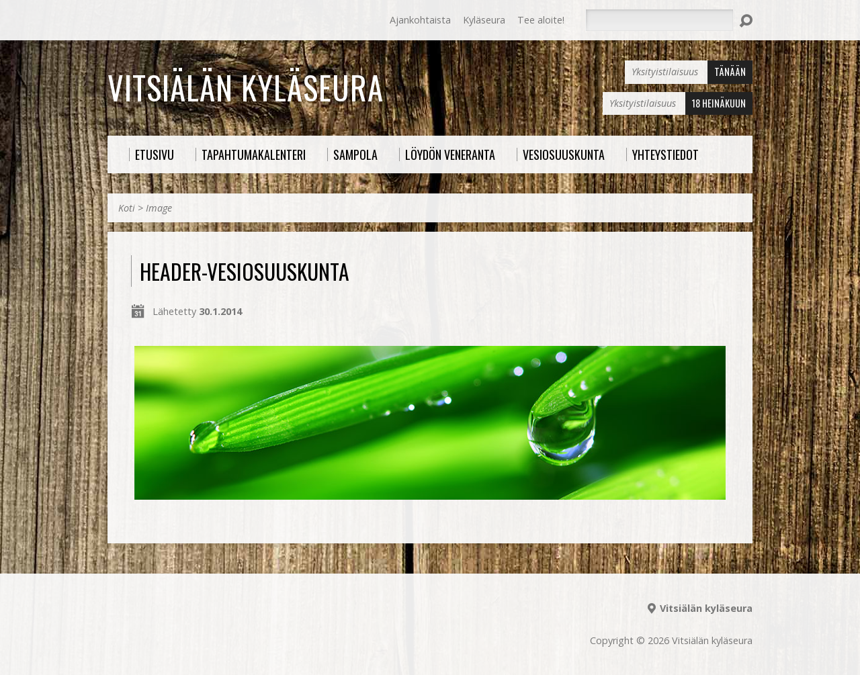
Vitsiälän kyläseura (246, 87)
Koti (126, 207)
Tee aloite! (540, 19)
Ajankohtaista (420, 19)
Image (159, 207)
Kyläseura (484, 19)
